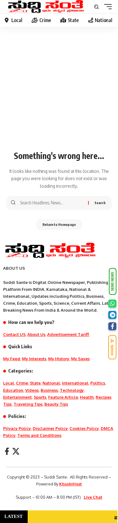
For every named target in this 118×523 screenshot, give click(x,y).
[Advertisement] (59, 91)
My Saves (80, 358)
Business (49, 390)
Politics (97, 382)
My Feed (11, 358)
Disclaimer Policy (50, 428)
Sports (40, 397)
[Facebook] (7, 451)
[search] (96, 7)
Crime (22, 382)
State (35, 382)
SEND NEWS (112, 281)
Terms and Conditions (39, 435)
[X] (16, 451)
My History (58, 358)
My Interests (34, 358)
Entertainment (17, 397)
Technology (72, 390)
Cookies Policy (84, 428)
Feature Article (63, 397)
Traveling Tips (28, 404)
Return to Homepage (59, 224)
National (51, 382)
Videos (32, 390)
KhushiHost (70, 483)
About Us (36, 334)
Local (8, 382)
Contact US (14, 334)
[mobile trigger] (106, 6)
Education (13, 390)
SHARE (112, 347)
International (75, 382)
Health (87, 397)
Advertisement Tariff (68, 334)
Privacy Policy (17, 428)
